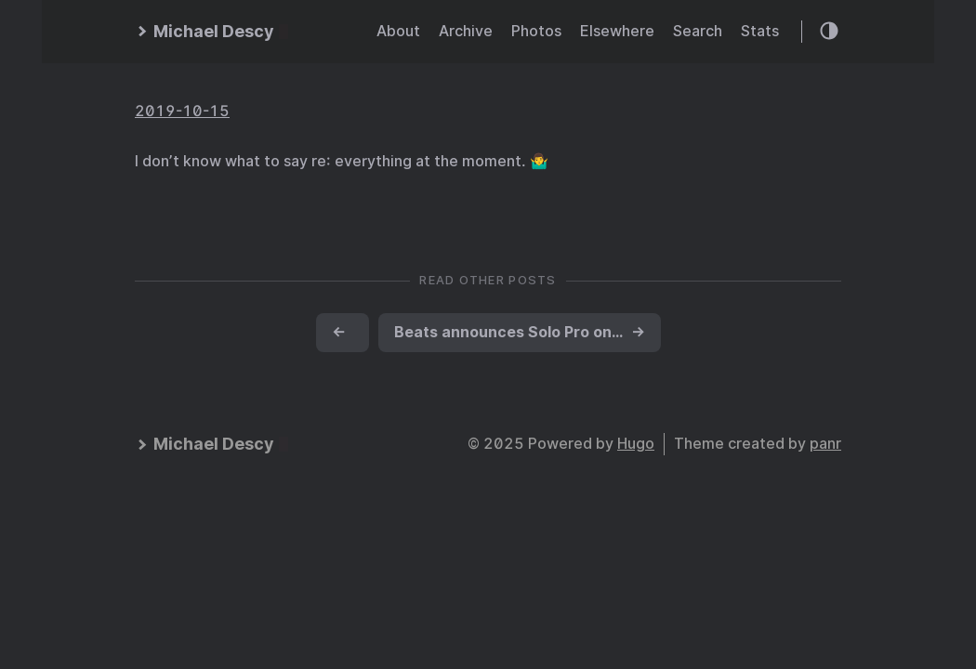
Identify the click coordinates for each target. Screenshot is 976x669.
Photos (536, 31)
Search (697, 31)
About (398, 31)
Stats (760, 31)
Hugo (635, 444)
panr (825, 444)
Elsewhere (617, 31)
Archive (466, 31)
